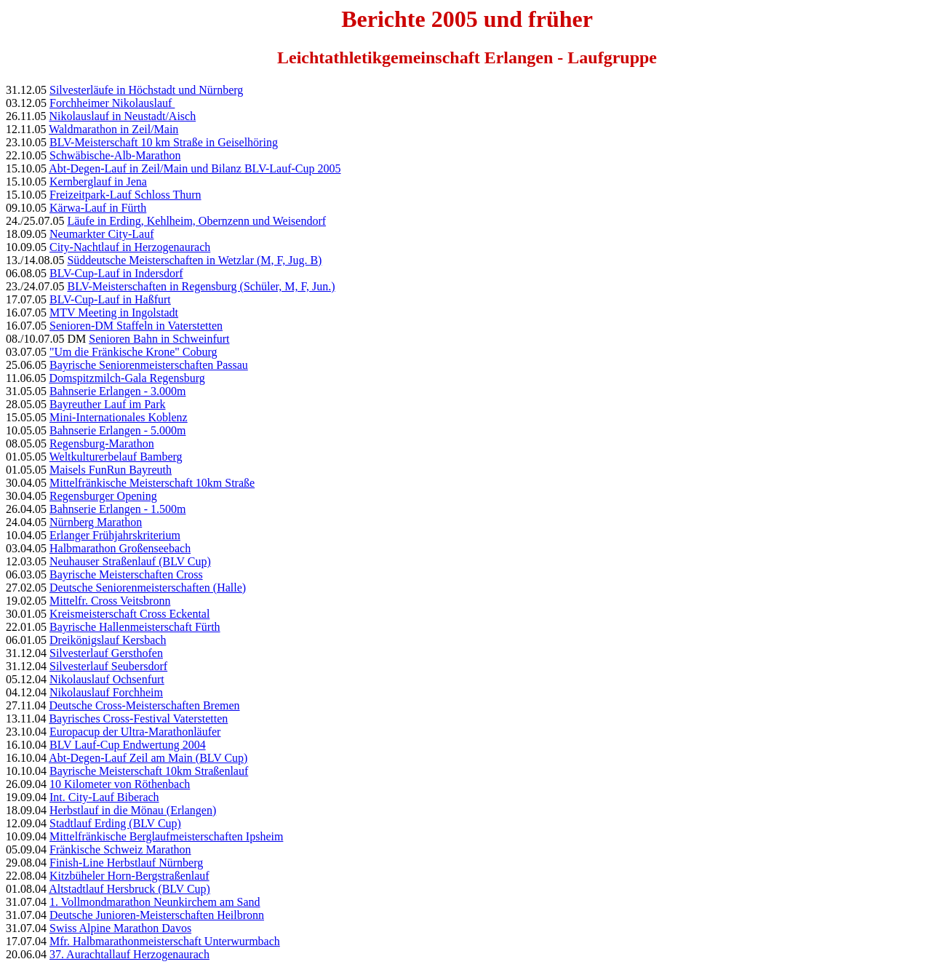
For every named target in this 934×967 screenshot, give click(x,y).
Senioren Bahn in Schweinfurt (159, 339)
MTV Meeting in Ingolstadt (113, 312)
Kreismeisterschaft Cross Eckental (129, 614)
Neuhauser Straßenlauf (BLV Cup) (130, 561)
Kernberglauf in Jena (98, 181)
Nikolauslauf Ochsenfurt (106, 679)
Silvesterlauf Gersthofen (106, 653)
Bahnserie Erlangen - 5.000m (117, 430)
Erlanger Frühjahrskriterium (114, 535)
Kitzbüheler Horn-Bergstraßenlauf (129, 875)
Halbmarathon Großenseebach (120, 548)
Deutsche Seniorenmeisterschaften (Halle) (147, 587)
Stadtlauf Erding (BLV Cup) (115, 823)
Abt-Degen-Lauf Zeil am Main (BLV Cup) (148, 758)
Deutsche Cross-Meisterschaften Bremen (144, 705)
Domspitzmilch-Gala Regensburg (126, 378)
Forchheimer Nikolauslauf (112, 103)
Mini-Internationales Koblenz (118, 417)
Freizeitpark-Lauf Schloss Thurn (125, 194)
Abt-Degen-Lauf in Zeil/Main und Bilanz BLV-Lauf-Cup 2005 (194, 168)
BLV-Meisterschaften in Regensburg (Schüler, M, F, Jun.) (201, 286)
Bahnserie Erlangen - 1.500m (117, 509)
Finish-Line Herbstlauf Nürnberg (126, 862)
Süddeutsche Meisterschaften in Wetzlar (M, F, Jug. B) (194, 260)
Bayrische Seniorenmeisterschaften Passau (148, 365)
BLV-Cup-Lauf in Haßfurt (110, 299)
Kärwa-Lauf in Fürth (97, 208)
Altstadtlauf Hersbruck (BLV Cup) (129, 889)
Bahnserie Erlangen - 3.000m (117, 391)
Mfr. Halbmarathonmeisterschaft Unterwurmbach (164, 941)
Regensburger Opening (103, 496)
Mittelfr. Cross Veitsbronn (109, 600)
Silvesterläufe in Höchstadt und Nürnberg (146, 90)
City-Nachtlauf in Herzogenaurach (129, 247)
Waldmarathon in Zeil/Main (113, 129)
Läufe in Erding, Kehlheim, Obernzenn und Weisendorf (196, 221)
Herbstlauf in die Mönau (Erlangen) (132, 810)
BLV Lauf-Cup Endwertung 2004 (127, 745)
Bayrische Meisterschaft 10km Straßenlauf (148, 771)
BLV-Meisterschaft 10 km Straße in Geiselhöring (163, 142)
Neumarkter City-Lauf (101, 234)
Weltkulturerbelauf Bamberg (116, 456)
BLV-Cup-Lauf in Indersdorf (116, 273)
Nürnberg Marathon (95, 522)
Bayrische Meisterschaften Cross (126, 574)
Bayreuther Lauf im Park (107, 404)
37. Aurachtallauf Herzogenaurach (129, 954)
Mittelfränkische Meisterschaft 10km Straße (152, 483)
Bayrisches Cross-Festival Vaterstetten (138, 718)
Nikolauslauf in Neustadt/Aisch (122, 116)
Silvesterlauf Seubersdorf (108, 666)
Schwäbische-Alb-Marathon (114, 155)
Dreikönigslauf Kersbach (107, 640)
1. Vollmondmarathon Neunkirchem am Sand (154, 902)
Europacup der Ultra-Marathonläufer (134, 731)
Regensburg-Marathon (101, 443)
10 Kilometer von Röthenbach (119, 784)
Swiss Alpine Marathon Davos (120, 928)
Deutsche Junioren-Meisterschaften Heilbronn (156, 915)
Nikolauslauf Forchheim (106, 692)
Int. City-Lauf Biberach (104, 797)
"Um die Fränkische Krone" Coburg (133, 352)
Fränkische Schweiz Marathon (120, 849)
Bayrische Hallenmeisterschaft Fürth (134, 627)
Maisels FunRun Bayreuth (110, 469)
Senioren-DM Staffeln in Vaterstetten (136, 325)
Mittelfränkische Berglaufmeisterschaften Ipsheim (166, 836)
